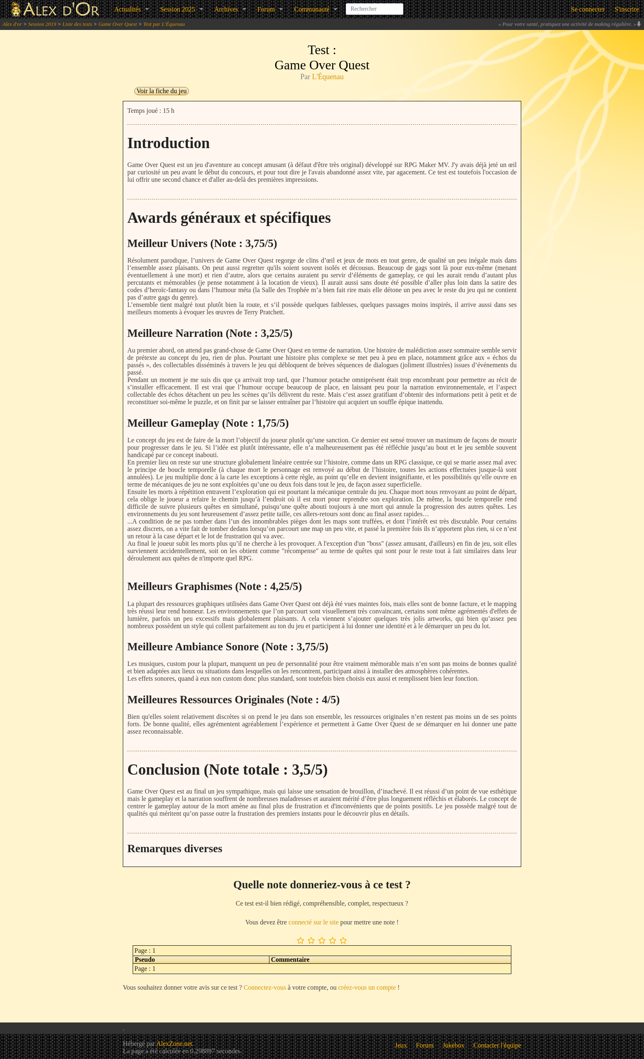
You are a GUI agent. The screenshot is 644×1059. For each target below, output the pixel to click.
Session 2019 (42, 24)
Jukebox (454, 1045)
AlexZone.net (174, 1043)
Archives (226, 9)
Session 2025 (177, 9)
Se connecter (588, 9)
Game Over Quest (118, 24)
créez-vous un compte (367, 987)
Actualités (127, 9)
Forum (266, 9)
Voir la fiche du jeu (161, 90)
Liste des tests (77, 24)
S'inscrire (626, 9)
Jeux (401, 1045)
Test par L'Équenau (164, 24)
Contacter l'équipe (497, 1045)
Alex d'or (12, 24)
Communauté (311, 9)
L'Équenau (328, 77)
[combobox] (374, 5)
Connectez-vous (265, 987)
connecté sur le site (313, 922)
